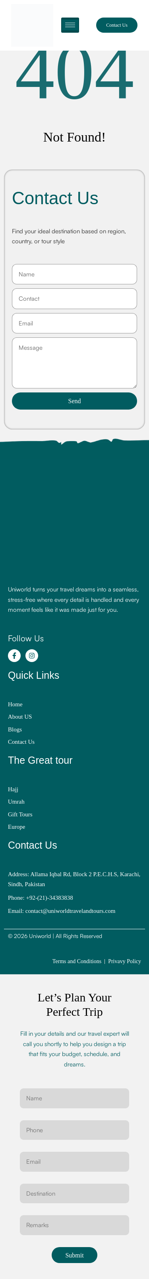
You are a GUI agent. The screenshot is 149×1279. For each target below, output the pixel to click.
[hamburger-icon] (70, 25)
